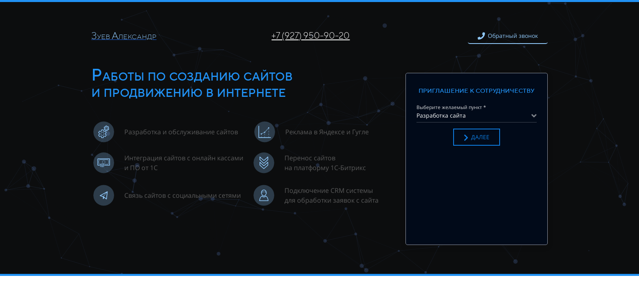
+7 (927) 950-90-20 (310, 35)
